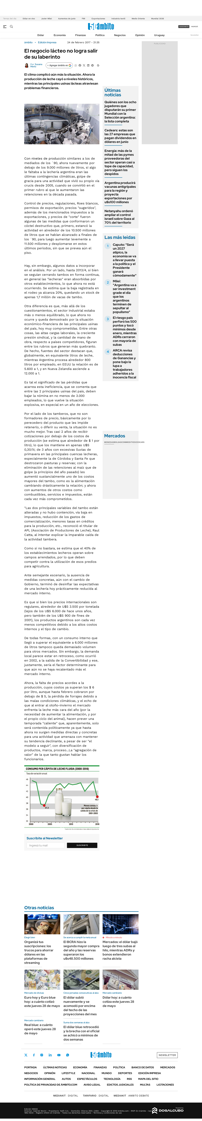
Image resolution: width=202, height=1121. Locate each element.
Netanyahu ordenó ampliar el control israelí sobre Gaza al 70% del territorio (119, 217)
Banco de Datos (143, 1067)
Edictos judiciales (120, 1084)
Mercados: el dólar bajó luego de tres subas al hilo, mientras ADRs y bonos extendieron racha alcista (120, 950)
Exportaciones (98, 18)
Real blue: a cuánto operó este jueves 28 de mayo (40, 1029)
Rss (129, 1079)
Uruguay (159, 35)
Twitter (25, 1055)
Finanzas (80, 35)
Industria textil (118, 18)
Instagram (41, 1055)
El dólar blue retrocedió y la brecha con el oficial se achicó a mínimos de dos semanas (81, 1033)
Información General (39, 1079)
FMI (83, 18)
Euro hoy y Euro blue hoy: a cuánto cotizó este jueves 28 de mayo (42, 1001)
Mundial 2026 (157, 18)
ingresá (194, 26)
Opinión (140, 35)
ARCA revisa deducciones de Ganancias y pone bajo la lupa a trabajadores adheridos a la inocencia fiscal (124, 363)
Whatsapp (67, 1055)
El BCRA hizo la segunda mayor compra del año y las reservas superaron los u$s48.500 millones (81, 950)
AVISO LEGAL (92, 1084)
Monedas (109, 442)
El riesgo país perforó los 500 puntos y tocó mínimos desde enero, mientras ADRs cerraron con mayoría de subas (125, 331)
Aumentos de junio (66, 18)
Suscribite (82, 845)
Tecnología (112, 1079)
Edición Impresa (149, 1073)
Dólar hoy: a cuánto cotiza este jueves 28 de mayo (118, 1001)
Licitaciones (165, 1084)
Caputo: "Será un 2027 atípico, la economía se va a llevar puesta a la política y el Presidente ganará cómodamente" (124, 260)
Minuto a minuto (114, 937)
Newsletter (194, 35)
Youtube (58, 1055)
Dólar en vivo (29, 18)
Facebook (34, 1055)
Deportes (125, 1073)
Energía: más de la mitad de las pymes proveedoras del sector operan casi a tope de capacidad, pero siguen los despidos (120, 162)
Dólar (40, 35)
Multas (145, 1084)
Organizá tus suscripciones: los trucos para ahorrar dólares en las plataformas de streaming (38, 952)
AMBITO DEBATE (131, 1095)
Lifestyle (68, 1073)
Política (100, 35)
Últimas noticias (55, 1067)
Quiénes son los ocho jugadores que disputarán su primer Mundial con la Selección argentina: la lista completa (120, 111)
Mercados (167, 1067)
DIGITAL (65, 1095)
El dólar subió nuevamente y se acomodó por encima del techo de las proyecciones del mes (80, 1005)
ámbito (28, 42)
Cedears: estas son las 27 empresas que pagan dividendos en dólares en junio (120, 136)
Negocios (120, 35)
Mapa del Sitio (148, 1079)
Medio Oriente (138, 18)
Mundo (107, 1073)
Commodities (128, 442)
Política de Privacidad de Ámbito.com (50, 1084)
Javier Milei (46, 18)
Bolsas (118, 442)
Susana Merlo (36, 65)
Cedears (139, 442)
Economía (60, 35)
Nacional (88, 1073)
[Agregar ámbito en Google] (59, 65)
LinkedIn (50, 1055)
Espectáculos (87, 1079)
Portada (30, 1067)
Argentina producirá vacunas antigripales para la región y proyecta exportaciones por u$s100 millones (120, 192)
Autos (66, 1079)
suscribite (184, 26)
